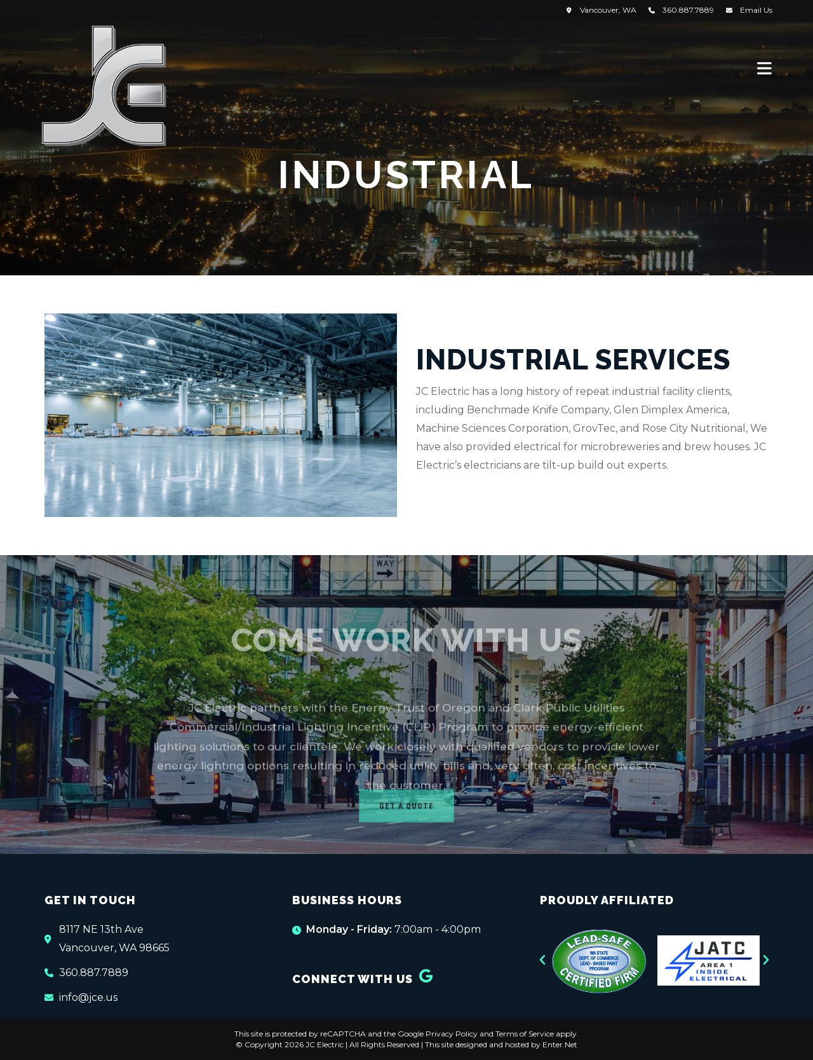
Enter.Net (559, 1044)
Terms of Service (524, 1033)
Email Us (756, 10)
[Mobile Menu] (764, 68)
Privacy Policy (452, 1033)
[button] (542, 960)
